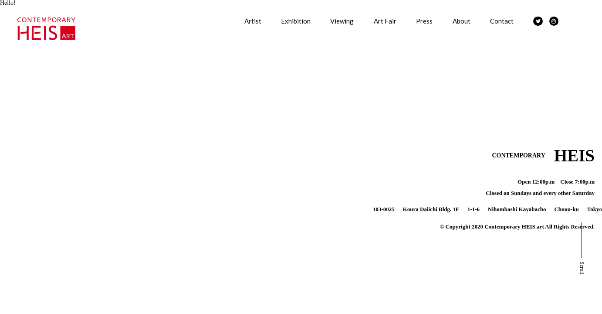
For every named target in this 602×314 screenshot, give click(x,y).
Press (424, 21)
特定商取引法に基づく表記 (39, 133)
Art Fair (385, 21)
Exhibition (296, 21)
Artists (8, 11)
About (461, 21)
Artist (252, 21)
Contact (502, 21)
